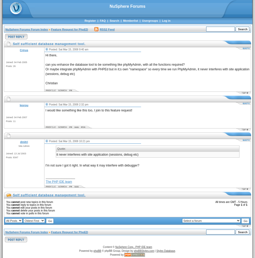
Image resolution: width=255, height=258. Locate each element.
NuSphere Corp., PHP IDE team (133, 247)
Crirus (24, 50)
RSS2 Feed (104, 29)
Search (114, 20)
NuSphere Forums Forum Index (26, 29)
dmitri (24, 141)
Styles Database (165, 250)
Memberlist (130, 20)
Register (90, 20)
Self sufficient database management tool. (49, 195)
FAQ (103, 20)
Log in (166, 20)
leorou (24, 105)
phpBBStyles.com (144, 250)
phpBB (97, 250)
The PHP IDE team (59, 182)
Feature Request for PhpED (69, 29)
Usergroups (150, 20)
